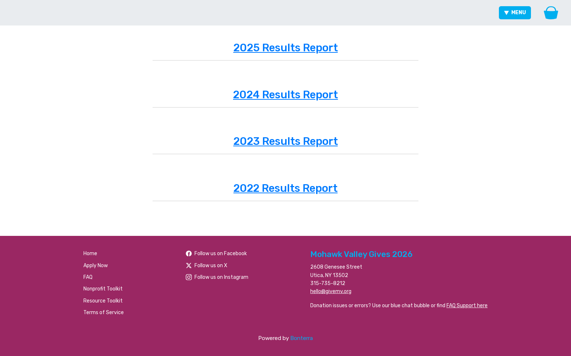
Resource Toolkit (103, 301)
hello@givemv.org (330, 291)
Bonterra (301, 338)
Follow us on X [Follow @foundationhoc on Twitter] (206, 265)
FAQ (87, 277)
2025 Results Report (285, 47)
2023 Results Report (285, 141)
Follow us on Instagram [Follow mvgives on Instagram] (217, 277)
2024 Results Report (285, 94)
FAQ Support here (467, 305)
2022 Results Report (285, 188)
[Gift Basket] (551, 13)
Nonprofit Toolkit (103, 289)
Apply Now (95, 265)
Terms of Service (103, 312)
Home (90, 253)
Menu (515, 12)
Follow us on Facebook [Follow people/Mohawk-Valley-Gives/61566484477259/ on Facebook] (216, 253)
